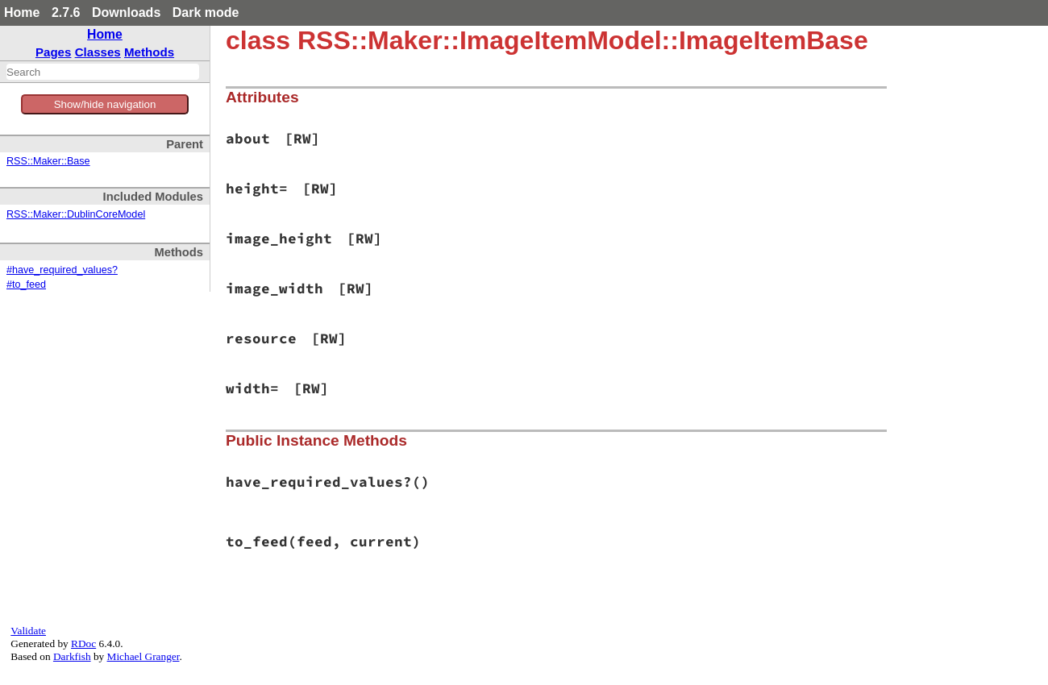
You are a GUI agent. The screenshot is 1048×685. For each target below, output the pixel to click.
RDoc (83, 643)
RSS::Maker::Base (48, 161)
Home (22, 12)
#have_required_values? (62, 270)
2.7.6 (66, 12)
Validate (28, 631)
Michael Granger (143, 656)
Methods (149, 52)
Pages (53, 52)
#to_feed (26, 284)
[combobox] (102, 72)
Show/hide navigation (105, 104)
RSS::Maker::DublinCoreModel (75, 214)
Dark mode (206, 12)
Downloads (126, 12)
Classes (98, 52)
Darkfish (72, 656)
